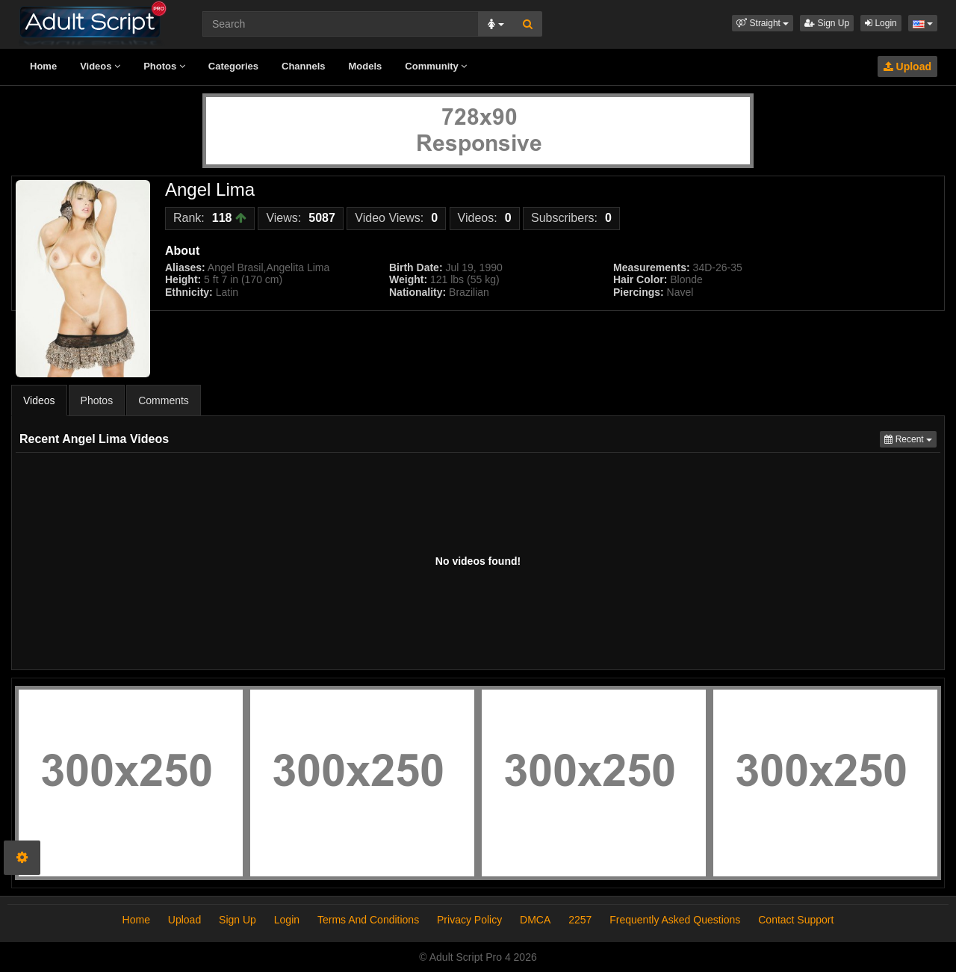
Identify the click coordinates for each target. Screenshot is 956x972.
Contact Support (796, 920)
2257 (580, 920)
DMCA (535, 920)
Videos (100, 66)
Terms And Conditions (368, 920)
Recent (910, 438)
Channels (304, 66)
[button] (762, 23)
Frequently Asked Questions (674, 920)
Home (43, 66)
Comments (163, 400)
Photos (164, 66)
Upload (907, 66)
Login (881, 23)
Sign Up (826, 23)
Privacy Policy (469, 920)
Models (365, 66)
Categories (233, 66)
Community (436, 66)
